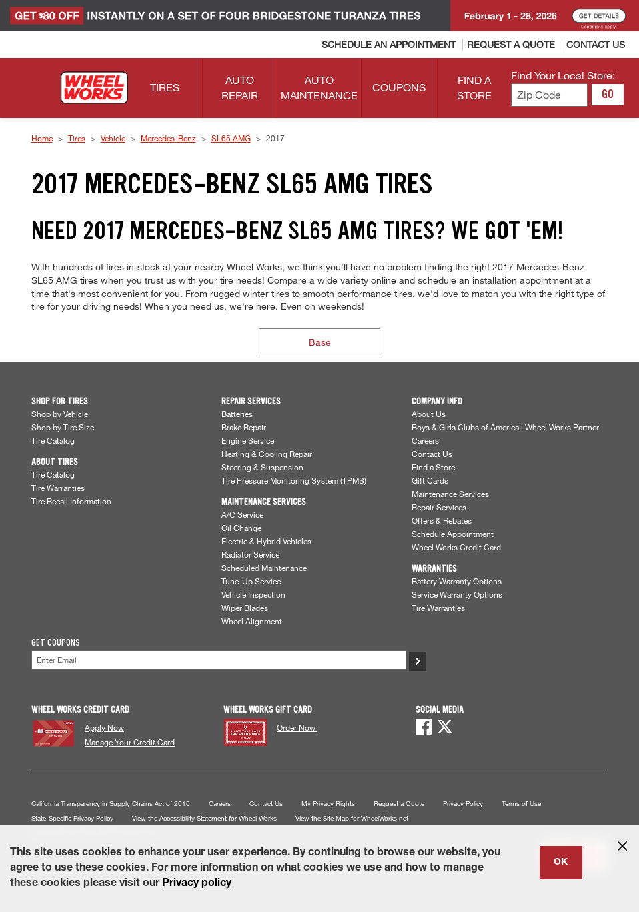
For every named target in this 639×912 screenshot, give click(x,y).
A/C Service (242, 514)
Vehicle (113, 138)
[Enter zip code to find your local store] (549, 95)
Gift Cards (430, 480)
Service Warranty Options (457, 594)
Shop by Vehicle (59, 413)
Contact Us (432, 453)
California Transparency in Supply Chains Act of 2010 (110, 803)
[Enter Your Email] (218, 660)
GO (608, 94)
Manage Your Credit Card (130, 742)
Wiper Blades (244, 607)
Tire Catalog (53, 440)
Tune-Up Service (251, 581)
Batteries (237, 413)
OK (561, 862)
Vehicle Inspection (253, 594)
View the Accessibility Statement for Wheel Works (204, 818)
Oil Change (241, 527)
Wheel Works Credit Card (456, 547)
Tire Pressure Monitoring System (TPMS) (293, 480)
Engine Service (247, 440)
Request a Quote (399, 803)
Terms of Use (521, 803)
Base (320, 342)
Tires (76, 138)
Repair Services (439, 507)
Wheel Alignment (251, 621)
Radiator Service (250, 554)
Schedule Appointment (453, 533)
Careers (425, 440)
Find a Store (433, 467)
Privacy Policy (463, 803)
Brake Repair (243, 427)
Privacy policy (196, 884)
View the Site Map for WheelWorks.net (351, 818)
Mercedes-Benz (168, 138)
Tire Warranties (58, 487)
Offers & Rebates (442, 520)
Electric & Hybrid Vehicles (266, 541)
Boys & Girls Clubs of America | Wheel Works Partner (505, 427)
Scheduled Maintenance (264, 567)
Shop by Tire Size (62, 427)
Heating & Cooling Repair (266, 453)
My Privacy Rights (328, 803)
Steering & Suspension (262, 467)
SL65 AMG (231, 138)
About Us (429, 413)
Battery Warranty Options (457, 581)
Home (42, 138)
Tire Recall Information (71, 501)
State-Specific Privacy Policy (72, 818)
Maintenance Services (450, 493)
